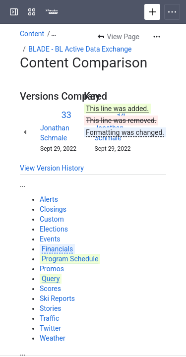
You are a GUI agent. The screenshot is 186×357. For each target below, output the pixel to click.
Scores (50, 289)
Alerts (49, 199)
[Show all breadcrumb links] (53, 34)
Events (50, 239)
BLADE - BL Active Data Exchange (79, 49)
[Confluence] (52, 12)
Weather (52, 338)
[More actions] (156, 36)
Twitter (50, 328)
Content (32, 34)
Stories (51, 308)
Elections (54, 229)
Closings (53, 209)
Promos (52, 269)
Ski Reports (57, 298)
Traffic (49, 318)
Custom (52, 219)
